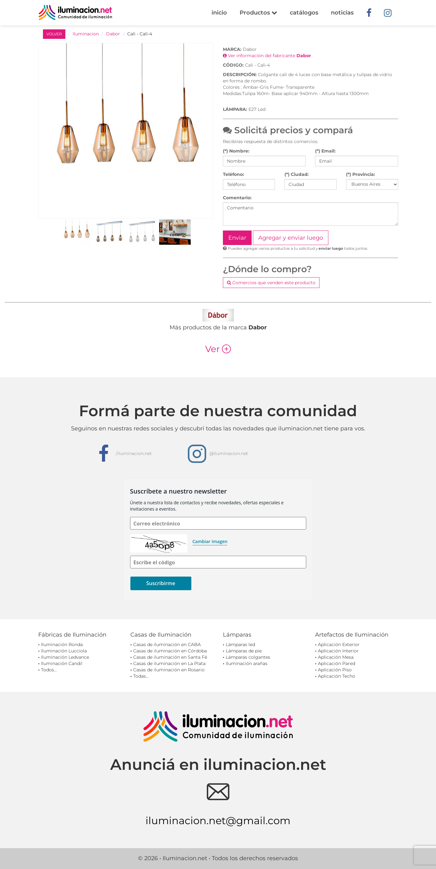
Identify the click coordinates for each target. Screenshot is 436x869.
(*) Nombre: (236, 151)
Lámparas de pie (244, 651)
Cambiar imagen (210, 541)
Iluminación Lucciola (64, 651)
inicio (219, 12)
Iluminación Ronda (62, 644)
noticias (342, 12)
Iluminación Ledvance (65, 657)
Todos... (49, 670)
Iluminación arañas (246, 663)
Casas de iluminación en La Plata (169, 663)
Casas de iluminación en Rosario (169, 670)
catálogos (304, 12)
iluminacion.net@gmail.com (218, 820)
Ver (218, 349)
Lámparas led (240, 644)
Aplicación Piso (335, 670)
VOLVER (54, 34)
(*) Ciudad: (296, 174)
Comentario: (237, 198)
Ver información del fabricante (267, 55)
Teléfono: (233, 174)
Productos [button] (258, 12)
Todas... (141, 676)
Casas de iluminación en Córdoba (170, 651)
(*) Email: (325, 151)
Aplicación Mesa (336, 657)
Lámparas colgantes (248, 657)
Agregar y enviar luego (290, 237)
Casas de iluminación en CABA (167, 644)
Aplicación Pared (336, 663)
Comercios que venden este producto (271, 282)
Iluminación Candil (61, 663)
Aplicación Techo (336, 676)
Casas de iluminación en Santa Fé (170, 657)
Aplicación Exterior (339, 644)
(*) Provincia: (360, 174)
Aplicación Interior (338, 651)
